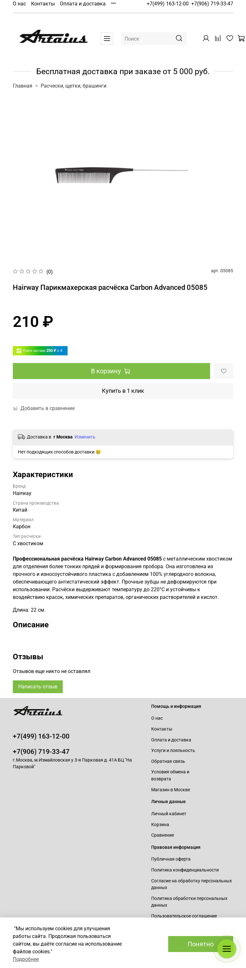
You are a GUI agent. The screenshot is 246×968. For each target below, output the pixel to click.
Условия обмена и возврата (170, 775)
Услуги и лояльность (173, 750)
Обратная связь (168, 761)
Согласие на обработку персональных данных (191, 884)
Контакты (43, 4)
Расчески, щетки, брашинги (73, 86)
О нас (19, 4)
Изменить (85, 436)
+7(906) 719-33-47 (212, 4)
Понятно (201, 944)
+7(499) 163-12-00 (168, 4)
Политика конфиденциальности (185, 870)
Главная (22, 86)
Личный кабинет (168, 814)
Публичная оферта (171, 859)
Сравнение (162, 835)
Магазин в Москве (170, 790)
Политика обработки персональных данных (189, 902)
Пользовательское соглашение (184, 916)
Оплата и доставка (83, 4)
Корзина (160, 824)
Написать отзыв (37, 687)
